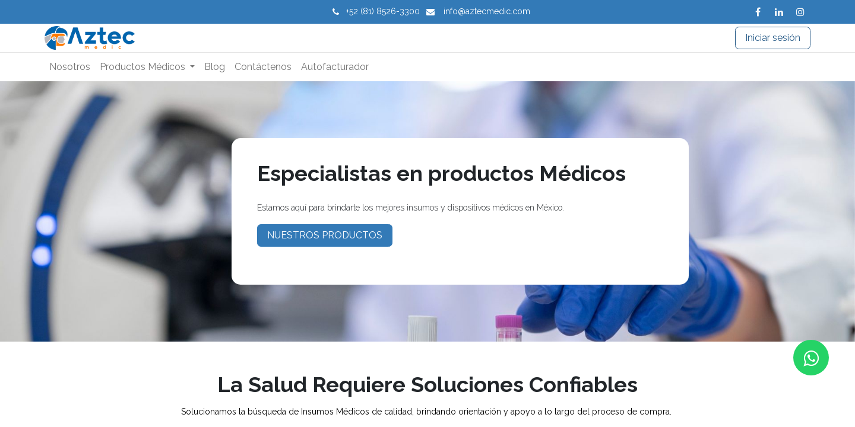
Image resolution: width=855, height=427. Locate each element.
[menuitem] (70, 67)
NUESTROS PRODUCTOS (324, 235)
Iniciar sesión (772, 37)
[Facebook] (757, 11)
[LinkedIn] (779, 11)
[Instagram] (800, 11)
